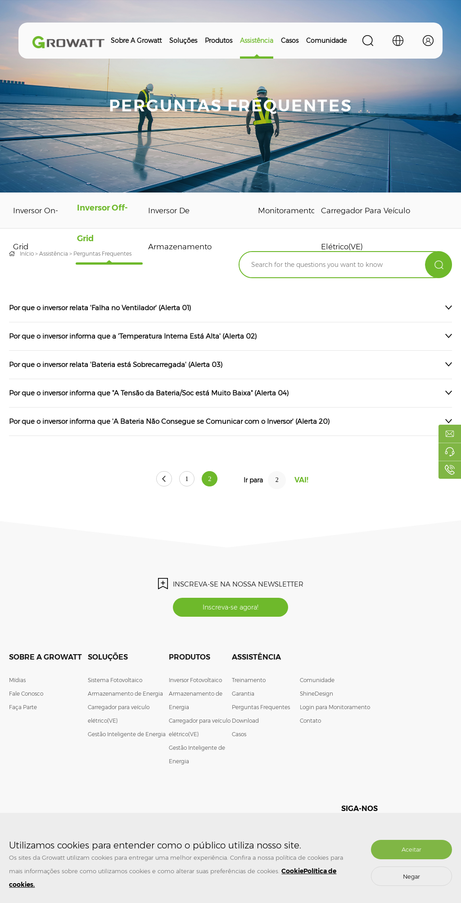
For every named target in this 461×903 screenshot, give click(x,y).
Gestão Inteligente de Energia (127, 736)
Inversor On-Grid (33, 229)
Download (245, 722)
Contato (310, 722)
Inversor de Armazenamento (173, 229)
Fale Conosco (26, 695)
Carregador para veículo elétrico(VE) (360, 229)
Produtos (218, 41)
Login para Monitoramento (335, 709)
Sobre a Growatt (136, 41)
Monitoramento (281, 210)
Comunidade (326, 41)
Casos (289, 41)
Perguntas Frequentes (261, 709)
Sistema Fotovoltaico (115, 681)
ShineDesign (316, 695)
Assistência (256, 41)
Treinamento (249, 681)
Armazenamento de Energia (125, 695)
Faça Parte (23, 709)
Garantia (243, 695)
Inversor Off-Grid (98, 229)
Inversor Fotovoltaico (195, 681)
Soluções (183, 41)
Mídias (17, 681)
